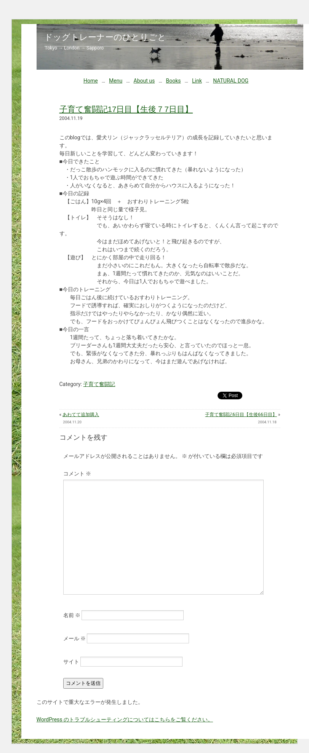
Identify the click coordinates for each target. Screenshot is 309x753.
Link (197, 81)
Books (173, 81)
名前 (71, 615)
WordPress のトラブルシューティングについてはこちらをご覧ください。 (125, 719)
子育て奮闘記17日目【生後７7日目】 (126, 109)
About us (144, 81)
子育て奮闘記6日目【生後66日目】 (241, 414)
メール (74, 638)
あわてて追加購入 (80, 414)
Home (90, 81)
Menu (115, 81)
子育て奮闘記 (99, 384)
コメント (77, 474)
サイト (71, 662)
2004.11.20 (72, 422)
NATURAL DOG (230, 81)
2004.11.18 (267, 422)
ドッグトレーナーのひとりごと (105, 37)
